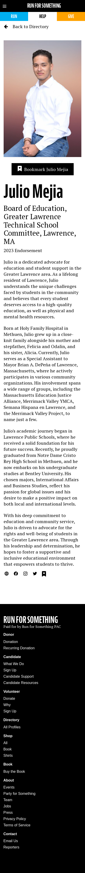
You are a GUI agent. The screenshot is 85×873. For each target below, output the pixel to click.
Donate (9, 698)
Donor (8, 634)
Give (71, 16)
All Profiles (12, 727)
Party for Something (19, 794)
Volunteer (11, 691)
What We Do (13, 664)
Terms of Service (16, 825)
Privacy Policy (14, 819)
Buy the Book (14, 771)
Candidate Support (18, 676)
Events (9, 787)
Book (7, 749)
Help (42, 16)
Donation (10, 642)
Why (7, 705)
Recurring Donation (19, 648)
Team (7, 800)
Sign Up (9, 670)
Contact (10, 834)
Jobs (7, 806)
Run (14, 16)
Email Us (10, 841)
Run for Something (44, 6)
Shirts (8, 755)
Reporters (11, 847)
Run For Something (30, 619)
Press (8, 812)
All (5, 743)
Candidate (12, 657)
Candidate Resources (20, 683)
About (8, 780)
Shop (7, 736)
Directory (11, 720)
